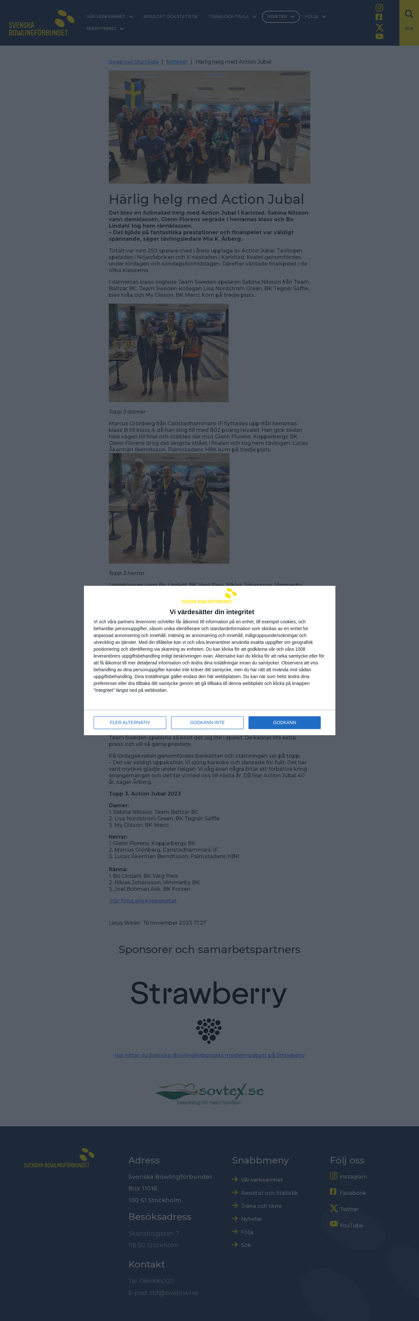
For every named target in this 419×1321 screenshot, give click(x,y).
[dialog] (209, 660)
